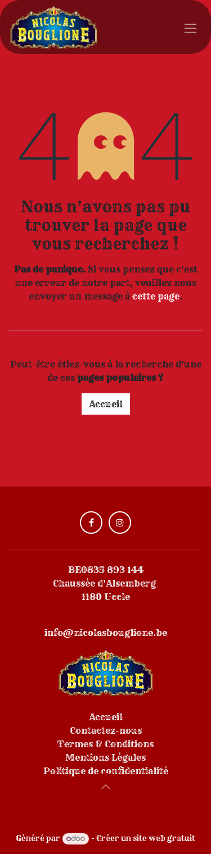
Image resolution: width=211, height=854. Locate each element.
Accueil (106, 404)
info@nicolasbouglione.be (105, 632)
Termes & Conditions (105, 743)
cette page (155, 296)
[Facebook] (91, 522)
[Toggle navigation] (190, 26)
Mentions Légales (105, 757)
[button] (105, 786)
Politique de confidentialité (105, 770)
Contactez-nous (106, 730)
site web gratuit (164, 838)
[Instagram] (120, 522)
